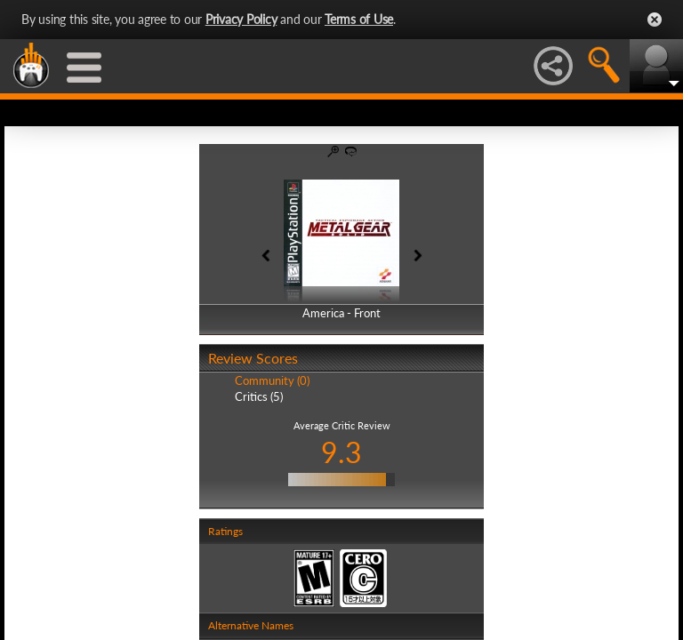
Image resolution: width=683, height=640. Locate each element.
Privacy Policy (241, 19)
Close (654, 19)
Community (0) (272, 380)
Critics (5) (259, 396)
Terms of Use (359, 19)
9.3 (341, 452)
